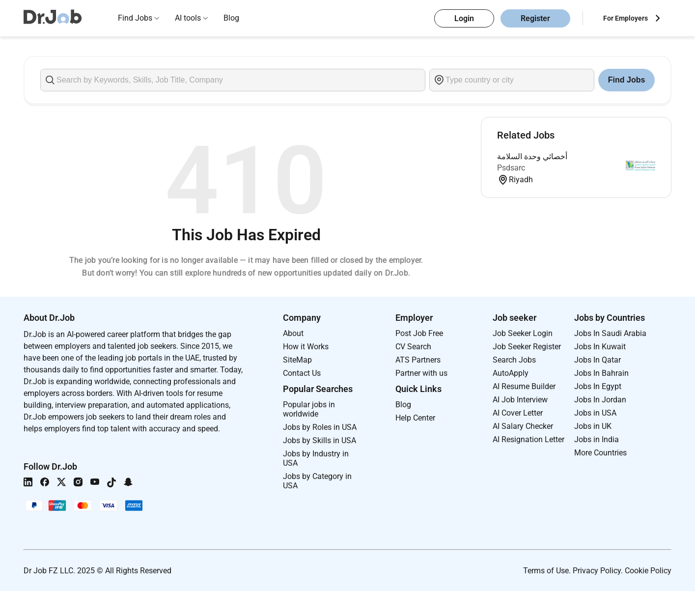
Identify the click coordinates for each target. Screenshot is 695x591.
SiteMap (297, 360)
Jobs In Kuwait (600, 346)
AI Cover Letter (518, 413)
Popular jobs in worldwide (309, 409)
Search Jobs (514, 360)
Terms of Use (546, 570)
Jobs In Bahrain (601, 373)
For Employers (625, 18)
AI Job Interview (520, 399)
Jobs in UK (593, 426)
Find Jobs (135, 18)
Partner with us (421, 373)
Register (535, 18)
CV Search (413, 346)
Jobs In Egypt (597, 386)
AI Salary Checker (523, 426)
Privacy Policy (597, 570)
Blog (231, 18)
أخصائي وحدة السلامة (532, 156)
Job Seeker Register (527, 346)
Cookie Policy (648, 570)
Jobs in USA (595, 413)
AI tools (188, 18)
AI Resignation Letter (528, 439)
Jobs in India (596, 439)
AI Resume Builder (524, 386)
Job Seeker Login (523, 333)
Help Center (415, 417)
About (293, 333)
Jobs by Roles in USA (320, 427)
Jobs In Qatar (597, 360)
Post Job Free (419, 333)
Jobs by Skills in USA (319, 440)
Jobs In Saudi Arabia (610, 333)
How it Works (306, 346)
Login (464, 18)
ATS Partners (418, 360)
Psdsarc (511, 167)
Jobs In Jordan (600, 399)
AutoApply (510, 373)
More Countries (600, 452)
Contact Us (302, 373)
